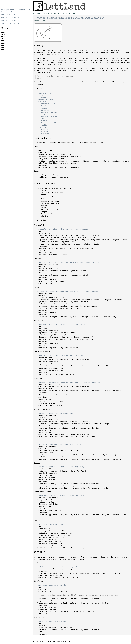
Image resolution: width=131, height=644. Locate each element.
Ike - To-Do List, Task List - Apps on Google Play (59, 444)
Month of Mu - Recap (9, 15)
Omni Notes (45, 131)
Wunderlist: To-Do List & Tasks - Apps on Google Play (61, 324)
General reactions (45, 99)
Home (3, 1)
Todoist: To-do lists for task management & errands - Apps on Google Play (70, 262)
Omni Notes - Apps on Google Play (52, 585)
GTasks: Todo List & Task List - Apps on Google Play (60, 467)
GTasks (44, 121)
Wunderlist (45, 110)
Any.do (44, 108)
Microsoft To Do (48, 104)
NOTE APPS (41, 127)
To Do (43, 95)
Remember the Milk (49, 117)
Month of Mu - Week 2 (10, 23)
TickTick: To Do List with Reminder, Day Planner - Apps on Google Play (69, 382)
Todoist (44, 106)
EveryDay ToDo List (49, 112)
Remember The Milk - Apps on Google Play (55, 413)
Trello (44, 125)
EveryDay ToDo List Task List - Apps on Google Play (60, 355)
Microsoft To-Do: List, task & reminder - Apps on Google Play (64, 229)
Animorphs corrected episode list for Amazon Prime (15, 11)
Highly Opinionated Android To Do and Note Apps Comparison (69, 18)
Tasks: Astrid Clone (50, 123)
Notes (43, 97)
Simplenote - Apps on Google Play (52, 621)
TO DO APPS (42, 102)
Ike (42, 119)
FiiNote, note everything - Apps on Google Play (58, 567)
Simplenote (45, 134)
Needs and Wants (44, 93)
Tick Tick (45, 114)
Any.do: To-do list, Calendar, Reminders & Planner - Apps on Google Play (69, 291)
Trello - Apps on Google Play (50, 525)
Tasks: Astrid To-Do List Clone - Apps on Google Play (61, 496)
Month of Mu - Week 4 (10, 18)
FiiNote (44, 129)
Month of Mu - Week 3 (10, 20)
